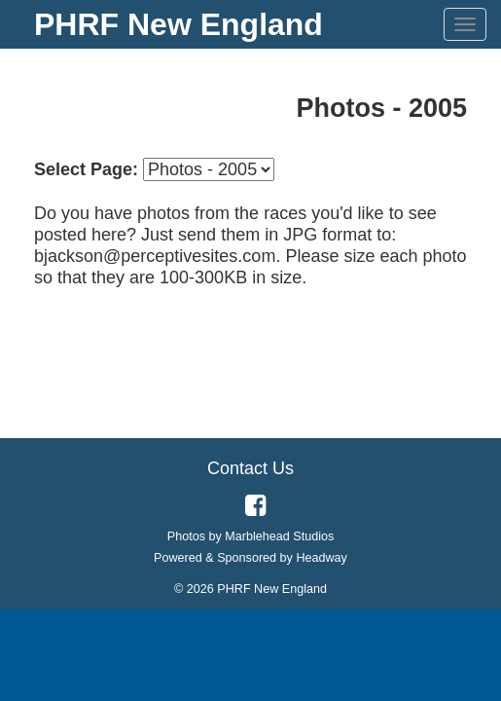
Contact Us (250, 468)
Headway (321, 558)
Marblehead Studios (279, 536)
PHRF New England (178, 24)
